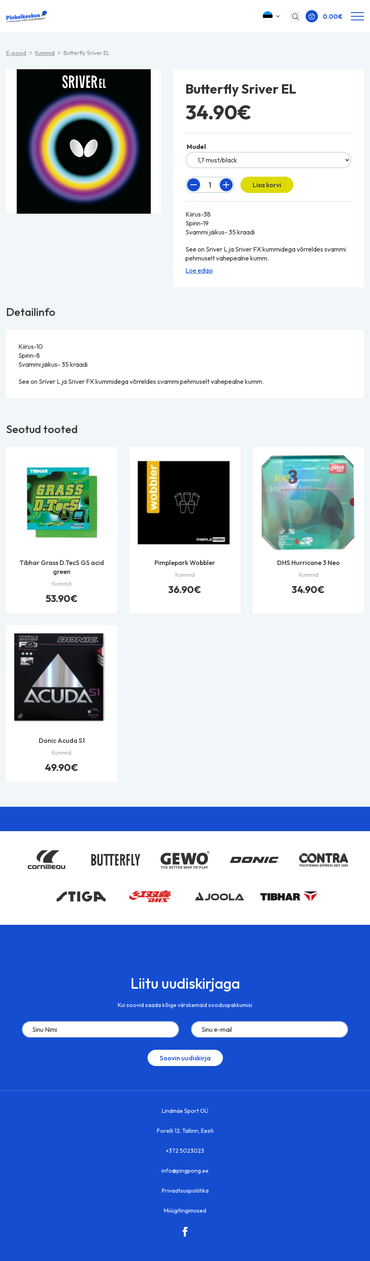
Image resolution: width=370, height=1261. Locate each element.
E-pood (16, 53)
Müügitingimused (185, 1210)
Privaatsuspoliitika (185, 1190)
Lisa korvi (267, 185)
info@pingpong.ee (185, 1170)
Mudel (196, 146)
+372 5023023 (185, 1150)
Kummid (45, 53)
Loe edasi (199, 270)
